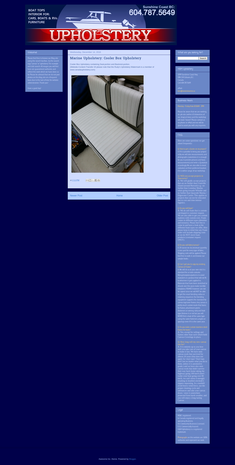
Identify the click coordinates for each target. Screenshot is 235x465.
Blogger (132, 459)
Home (119, 195)
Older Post (162, 195)
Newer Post (76, 195)
